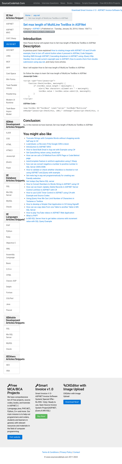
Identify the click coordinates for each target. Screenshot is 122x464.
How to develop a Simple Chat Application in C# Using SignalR (52, 204)
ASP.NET (10, 24)
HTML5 (9, 150)
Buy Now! (41, 416)
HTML (8, 144)
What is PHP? (32, 216)
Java (8, 304)
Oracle (9, 207)
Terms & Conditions (50, 452)
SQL (8, 186)
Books (70, 3)
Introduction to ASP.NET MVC (38, 147)
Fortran (9, 292)
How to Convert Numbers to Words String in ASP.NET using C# (52, 184)
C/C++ (9, 269)
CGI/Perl (9, 298)
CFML (8, 275)
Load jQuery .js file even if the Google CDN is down (47, 144)
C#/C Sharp (11, 38)
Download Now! (72, 402)
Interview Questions (50, 3)
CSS (8, 138)
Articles (36, 3)
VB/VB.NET (11, 44)
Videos (77, 3)
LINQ (8, 56)
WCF (8, 62)
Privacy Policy (66, 452)
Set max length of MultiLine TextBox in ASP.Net (54, 24)
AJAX (8, 133)
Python (9, 231)
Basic (8, 263)
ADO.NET (10, 50)
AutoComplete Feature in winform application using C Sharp (51, 161)
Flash (8, 168)
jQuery (9, 162)
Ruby (8, 237)
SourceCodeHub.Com (13, 3)
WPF (8, 68)
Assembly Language (10, 256)
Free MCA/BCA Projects (110, 3)
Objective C (11, 243)
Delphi (9, 287)
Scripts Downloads (90, 3)
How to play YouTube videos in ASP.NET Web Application (50, 213)
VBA (8, 371)
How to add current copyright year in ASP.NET (50, 59)
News (62, 3)
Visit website (14, 437)
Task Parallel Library (11, 86)
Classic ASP (11, 281)
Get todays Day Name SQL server (40, 181)
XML (8, 249)
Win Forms (10, 79)
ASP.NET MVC (10, 31)
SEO (8, 365)
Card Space (11, 73)
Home (27, 15)
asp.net (36, 15)
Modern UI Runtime (10, 101)
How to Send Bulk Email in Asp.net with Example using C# (50, 150)
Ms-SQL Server (9, 193)
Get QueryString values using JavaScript (43, 152)
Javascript (10, 156)
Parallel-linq (11, 94)
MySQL (9, 201)
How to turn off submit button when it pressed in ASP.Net (55, 53)
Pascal (9, 310)
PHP (8, 225)
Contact (76, 452)
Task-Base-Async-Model (10, 111)
